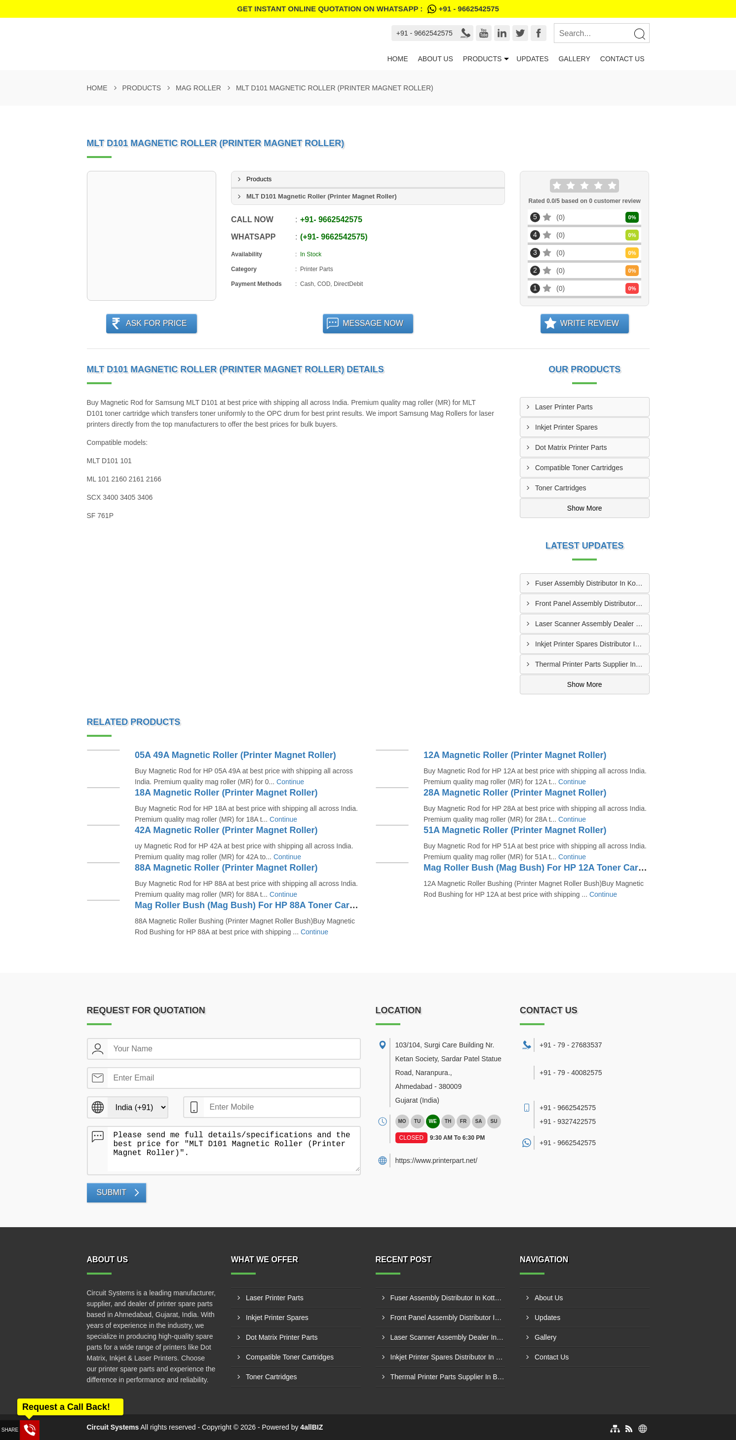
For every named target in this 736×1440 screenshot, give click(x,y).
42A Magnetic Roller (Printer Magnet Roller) (226, 830)
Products (482, 59)
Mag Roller (198, 88)
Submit (111, 1192)
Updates (532, 59)
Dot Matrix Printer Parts (571, 447)
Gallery (574, 59)
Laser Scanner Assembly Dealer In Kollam (592, 624)
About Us (435, 59)
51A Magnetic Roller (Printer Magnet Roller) (515, 830)
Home (397, 59)
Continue (290, 782)
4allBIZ (311, 1427)
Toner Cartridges (560, 488)
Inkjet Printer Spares (566, 427)
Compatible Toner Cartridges (579, 468)
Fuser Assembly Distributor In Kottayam (592, 583)
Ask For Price (156, 323)
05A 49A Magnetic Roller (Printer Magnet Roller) (235, 755)
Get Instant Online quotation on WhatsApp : (368, 9)
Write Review (589, 323)
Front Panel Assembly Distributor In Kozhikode (592, 603)
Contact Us (622, 59)
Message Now (373, 323)
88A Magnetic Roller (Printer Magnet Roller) (226, 868)
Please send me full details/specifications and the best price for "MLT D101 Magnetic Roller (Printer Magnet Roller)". (234, 1149)
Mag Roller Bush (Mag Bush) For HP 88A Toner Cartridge (254, 905)
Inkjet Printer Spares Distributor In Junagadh (592, 644)
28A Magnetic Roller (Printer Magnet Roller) (515, 793)
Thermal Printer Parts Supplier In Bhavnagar (592, 664)
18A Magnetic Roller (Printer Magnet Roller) (226, 793)
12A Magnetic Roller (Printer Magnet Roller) (515, 755)
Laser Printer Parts (564, 407)
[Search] (639, 33)
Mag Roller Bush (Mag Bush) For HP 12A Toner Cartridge (543, 868)
